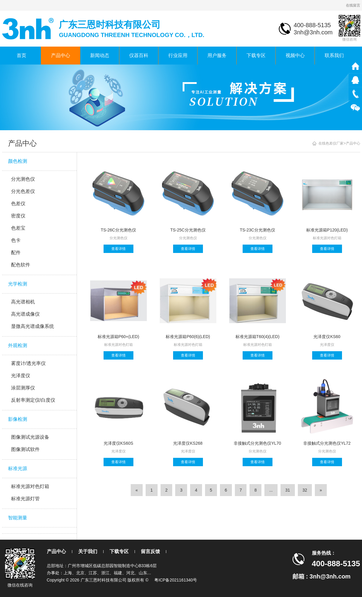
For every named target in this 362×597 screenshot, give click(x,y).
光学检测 (17, 283)
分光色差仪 (23, 191)
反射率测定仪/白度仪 (33, 400)
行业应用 (177, 55)
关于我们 (87, 551)
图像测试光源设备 (30, 437)
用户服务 (217, 55)
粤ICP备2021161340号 (175, 580)
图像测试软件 (25, 449)
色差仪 (18, 203)
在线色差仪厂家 (330, 143)
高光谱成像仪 (25, 314)
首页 (21, 55)
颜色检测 (17, 161)
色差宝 (18, 228)
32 (305, 490)
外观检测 (17, 345)
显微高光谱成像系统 (32, 326)
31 (287, 490)
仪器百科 (138, 55)
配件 (16, 252)
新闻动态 (99, 55)
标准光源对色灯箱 (30, 486)
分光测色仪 (23, 179)
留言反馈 (150, 551)
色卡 (16, 240)
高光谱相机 (23, 301)
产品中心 (60, 55)
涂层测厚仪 (23, 387)
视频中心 (295, 55)
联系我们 (334, 55)
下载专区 (256, 55)
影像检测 (17, 419)
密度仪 (18, 215)
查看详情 (118, 249)
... (271, 490)
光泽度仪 (20, 375)
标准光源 (17, 468)
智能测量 (17, 517)
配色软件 (20, 264)
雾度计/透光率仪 (28, 363)
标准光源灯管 (25, 498)
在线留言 (353, 5)
